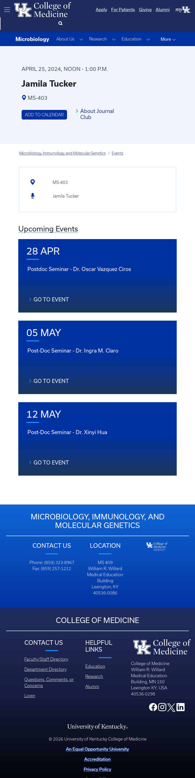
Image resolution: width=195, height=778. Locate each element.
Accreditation (97, 746)
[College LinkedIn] (180, 696)
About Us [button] (65, 26)
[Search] (184, 9)
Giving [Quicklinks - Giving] (124, 9)
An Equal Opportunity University (97, 736)
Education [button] (131, 26)
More (168, 26)
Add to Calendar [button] (44, 102)
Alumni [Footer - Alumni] (92, 674)
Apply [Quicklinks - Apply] (81, 9)
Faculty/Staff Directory (46, 646)
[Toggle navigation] (7, 10)
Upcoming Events (48, 216)
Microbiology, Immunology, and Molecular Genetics (62, 141)
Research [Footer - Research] (94, 664)
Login (29, 683)
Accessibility (97, 766)
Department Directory (45, 656)
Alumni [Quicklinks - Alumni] (142, 9)
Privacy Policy (97, 756)
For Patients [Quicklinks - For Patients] (102, 9)
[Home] (42, 9)
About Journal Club (97, 101)
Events (117, 141)
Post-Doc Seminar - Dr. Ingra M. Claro (72, 338)
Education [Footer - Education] (95, 653)
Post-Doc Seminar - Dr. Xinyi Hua (67, 419)
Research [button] (98, 26)
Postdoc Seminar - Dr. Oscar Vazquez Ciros (79, 256)
